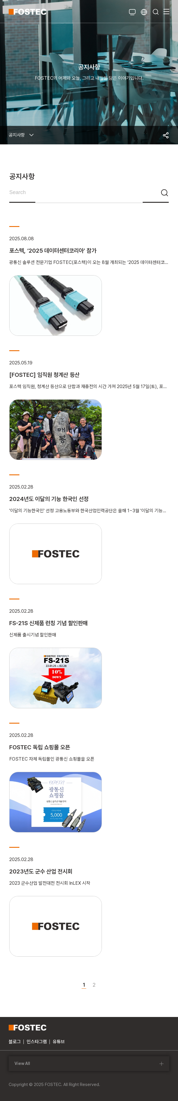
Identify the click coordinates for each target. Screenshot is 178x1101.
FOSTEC (27, 11)
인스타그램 (37, 1041)
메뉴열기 (166, 11)
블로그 (15, 1041)
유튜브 (59, 1041)
